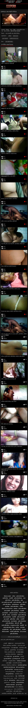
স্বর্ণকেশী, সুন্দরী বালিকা (14, 631)
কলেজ (8, 614)
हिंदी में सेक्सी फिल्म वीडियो (9, 687)
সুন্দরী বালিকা (5, 598)
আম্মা (24, 598)
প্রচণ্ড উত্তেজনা (5, 38)
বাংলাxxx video (19, 652)
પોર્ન (25, 693)
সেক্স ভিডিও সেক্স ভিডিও (7, 693)
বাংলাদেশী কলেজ (22, 612)
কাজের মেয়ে (19, 1)
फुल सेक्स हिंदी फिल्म (7, 658)
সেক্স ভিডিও (4, 660)
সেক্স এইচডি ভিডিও (9, 41)
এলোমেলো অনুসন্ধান (13, 612)
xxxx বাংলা (11, 643)
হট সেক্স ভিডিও (20, 650)
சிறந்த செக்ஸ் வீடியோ (9, 676)
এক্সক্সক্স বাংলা (20, 654)
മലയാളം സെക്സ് (18, 669)
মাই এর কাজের (23, 631)
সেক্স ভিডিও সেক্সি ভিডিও (10, 654)
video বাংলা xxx (20, 680)
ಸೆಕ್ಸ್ (16, 676)
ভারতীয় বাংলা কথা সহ (10, 1)
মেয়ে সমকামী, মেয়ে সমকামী (7, 602)
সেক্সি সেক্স (6, 680)
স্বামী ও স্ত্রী (24, 602)
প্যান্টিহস (21, 606)
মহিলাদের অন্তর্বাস (7, 596)
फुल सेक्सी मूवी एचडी (16, 658)
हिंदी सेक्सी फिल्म (12, 680)
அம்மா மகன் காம (8, 689)
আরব (22, 600)
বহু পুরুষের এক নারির (14, 625)
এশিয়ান (9, 35)
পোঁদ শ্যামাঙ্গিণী (7, 610)
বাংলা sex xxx (14, 647)
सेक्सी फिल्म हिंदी (21, 676)
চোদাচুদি (5, 643)
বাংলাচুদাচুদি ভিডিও (6, 647)
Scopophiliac (15, 604)
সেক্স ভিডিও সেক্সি (22, 647)
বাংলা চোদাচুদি (21, 678)
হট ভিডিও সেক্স (20, 693)
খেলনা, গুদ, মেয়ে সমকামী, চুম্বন (14, 636)
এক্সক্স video (8, 663)
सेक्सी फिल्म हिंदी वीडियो (10, 684)
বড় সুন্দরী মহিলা (5, 629)
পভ (25, 625)
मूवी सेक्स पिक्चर (19, 684)
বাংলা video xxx (8, 656)
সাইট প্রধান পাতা (14, 698)
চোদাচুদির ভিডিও (12, 660)
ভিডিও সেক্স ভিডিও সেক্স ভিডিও (9, 645)
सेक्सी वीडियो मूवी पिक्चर (22, 665)
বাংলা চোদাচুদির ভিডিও (19, 689)
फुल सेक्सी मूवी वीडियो (9, 669)
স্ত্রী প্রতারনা (18, 2)
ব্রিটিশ (21, 623)
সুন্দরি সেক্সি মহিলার (20, 596)
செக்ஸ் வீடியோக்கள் (8, 678)
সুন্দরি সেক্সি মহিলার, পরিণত (8, 627)
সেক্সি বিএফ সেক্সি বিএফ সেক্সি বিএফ (9, 665)
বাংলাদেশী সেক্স (19, 671)
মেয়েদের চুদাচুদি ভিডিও (19, 643)
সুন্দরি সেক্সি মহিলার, (18, 598)
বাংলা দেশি (6, 650)
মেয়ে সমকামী (6, 619)
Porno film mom (21, 660)
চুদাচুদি (15, 678)
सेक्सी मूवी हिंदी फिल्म (20, 682)
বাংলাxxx (13, 682)
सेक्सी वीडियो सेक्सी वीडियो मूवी (9, 667)
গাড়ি (11, 629)
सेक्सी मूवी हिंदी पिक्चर (10, 673)
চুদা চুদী (22, 658)
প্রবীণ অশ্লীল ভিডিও (17, 691)
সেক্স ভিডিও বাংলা (18, 673)
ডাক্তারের (15, 608)
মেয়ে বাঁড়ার (7, 606)
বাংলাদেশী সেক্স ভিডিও (17, 663)
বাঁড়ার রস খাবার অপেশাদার (7, 608)
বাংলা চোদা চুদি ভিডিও (10, 671)
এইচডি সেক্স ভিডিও (14, 592)
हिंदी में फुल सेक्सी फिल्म (20, 667)
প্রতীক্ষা (17, 619)
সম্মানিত (17, 627)
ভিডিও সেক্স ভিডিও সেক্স (10, 652)
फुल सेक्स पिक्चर (16, 656)
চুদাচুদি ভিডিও (13, 650)
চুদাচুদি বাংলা (7, 682)
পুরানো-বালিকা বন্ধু (22, 614)
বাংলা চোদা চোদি (21, 645)
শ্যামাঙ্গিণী (11, 598)
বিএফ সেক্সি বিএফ (19, 687)
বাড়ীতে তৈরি (11, 2)
